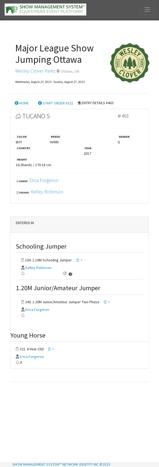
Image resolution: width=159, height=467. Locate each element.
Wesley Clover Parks (35, 71)
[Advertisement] (79, 422)
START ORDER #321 (55, 103)
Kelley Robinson (47, 192)
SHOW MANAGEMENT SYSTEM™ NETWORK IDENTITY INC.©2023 (61, 464)
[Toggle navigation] (147, 9)
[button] (79, 260)
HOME (22, 103)
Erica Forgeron (43, 180)
